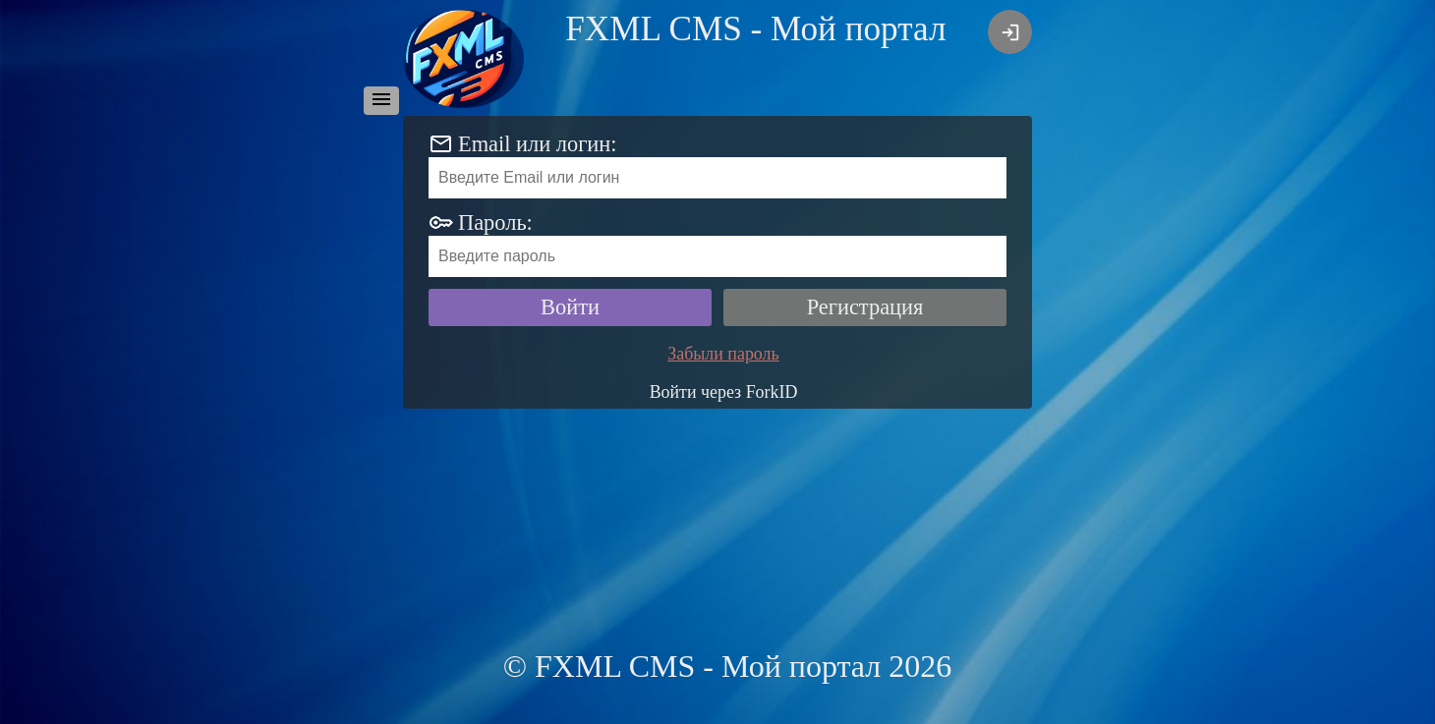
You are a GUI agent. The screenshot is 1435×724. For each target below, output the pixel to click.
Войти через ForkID (724, 392)
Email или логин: (537, 144)
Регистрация (865, 307)
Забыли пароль (722, 353)
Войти (570, 307)
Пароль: (495, 222)
